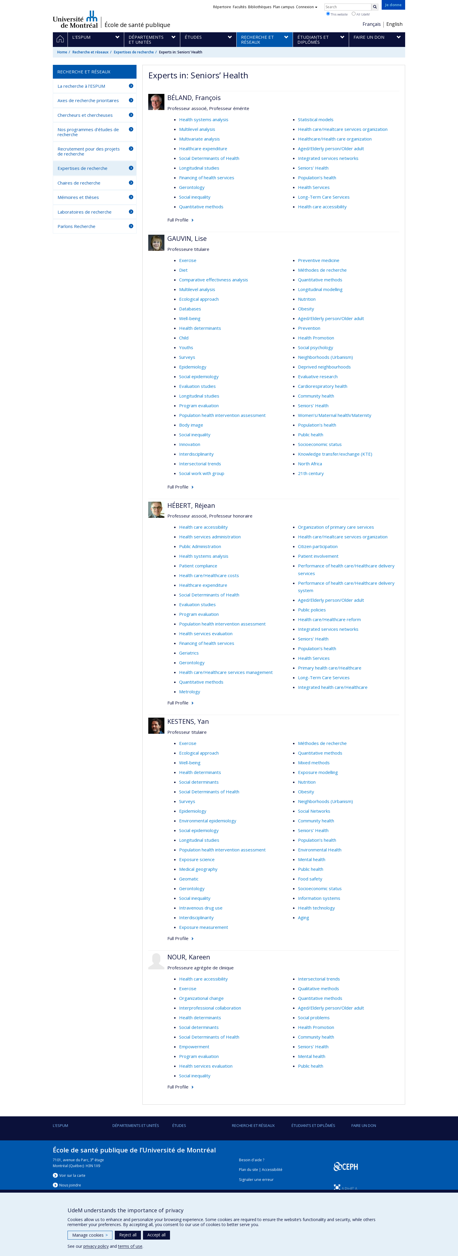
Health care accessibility (322, 206)
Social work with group (201, 473)
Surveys (187, 357)
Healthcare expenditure (203, 148)
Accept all (156, 1235)
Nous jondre (70, 1185)
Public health (310, 434)
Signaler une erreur (256, 1179)
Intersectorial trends (200, 463)
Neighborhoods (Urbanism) (325, 357)
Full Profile (177, 220)
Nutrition (307, 299)
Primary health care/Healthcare (329, 668)
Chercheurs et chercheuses (85, 115)
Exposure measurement (203, 927)
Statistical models (316, 119)
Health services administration (210, 537)
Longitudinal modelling (320, 289)
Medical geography (198, 869)
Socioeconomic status (320, 444)
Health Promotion (316, 338)
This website (337, 14)
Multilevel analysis (197, 129)
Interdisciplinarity (196, 454)
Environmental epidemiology (207, 821)
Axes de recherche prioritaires (88, 100)
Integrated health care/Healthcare (333, 687)
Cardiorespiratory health (322, 386)
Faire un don (363, 1125)
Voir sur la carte (72, 1175)
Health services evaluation (206, 633)
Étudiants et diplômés (313, 1125)
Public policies (312, 610)
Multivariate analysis (199, 139)
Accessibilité (272, 1169)
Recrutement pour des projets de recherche (89, 151)
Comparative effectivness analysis (213, 280)
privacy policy (96, 1246)
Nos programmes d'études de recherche (88, 131)
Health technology (316, 908)
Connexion (306, 6)
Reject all (128, 1235)
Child (183, 338)
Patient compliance (198, 566)
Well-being (190, 318)
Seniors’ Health (313, 168)
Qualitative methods (318, 988)
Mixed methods (314, 762)
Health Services (314, 187)
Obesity (306, 309)
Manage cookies (90, 1235)
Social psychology (315, 347)
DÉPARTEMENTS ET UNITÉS (135, 1125)
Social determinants (199, 782)
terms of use (130, 1246)
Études (179, 1125)
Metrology (189, 691)
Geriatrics (189, 653)
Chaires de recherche (79, 183)
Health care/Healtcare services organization (343, 129)
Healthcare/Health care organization (335, 139)
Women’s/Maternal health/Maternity (334, 415)
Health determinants (200, 328)
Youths (186, 347)
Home (62, 52)
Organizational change (201, 998)
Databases (190, 309)
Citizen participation (318, 546)
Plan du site (248, 1169)
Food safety (310, 879)
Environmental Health (319, 850)
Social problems (314, 1017)
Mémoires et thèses (78, 197)
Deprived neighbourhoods (324, 367)
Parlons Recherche (76, 226)
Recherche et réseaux (91, 52)
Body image (191, 425)
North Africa (310, 463)
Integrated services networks (328, 158)
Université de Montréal (75, 19)
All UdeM (361, 14)
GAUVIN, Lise (187, 238)
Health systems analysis (203, 119)
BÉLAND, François (194, 97)
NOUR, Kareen (188, 956)
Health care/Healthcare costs (209, 575)
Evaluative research (318, 376)
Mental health (311, 859)
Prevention (309, 328)
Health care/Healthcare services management (226, 672)
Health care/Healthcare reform (329, 619)
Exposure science (197, 859)
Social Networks (314, 811)
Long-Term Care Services (324, 197)
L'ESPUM (60, 1125)
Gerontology (192, 187)
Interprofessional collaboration (210, 1008)
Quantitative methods (201, 206)
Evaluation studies (197, 386)
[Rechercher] (374, 7)
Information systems (319, 898)
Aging (303, 917)
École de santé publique (137, 25)
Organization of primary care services (336, 527)
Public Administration (200, 546)
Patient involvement (318, 556)
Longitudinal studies (199, 168)
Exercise (187, 260)
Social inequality (195, 197)
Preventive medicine (318, 260)
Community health (316, 396)
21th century (311, 473)
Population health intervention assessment (222, 415)
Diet (183, 270)
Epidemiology (192, 367)
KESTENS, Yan (188, 721)
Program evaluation (199, 405)
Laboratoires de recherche (85, 212)
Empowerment (194, 1046)
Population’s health (317, 177)
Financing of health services (206, 177)
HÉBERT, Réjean (191, 505)
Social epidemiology (199, 376)
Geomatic (188, 879)
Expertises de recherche (134, 52)
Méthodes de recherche (322, 270)
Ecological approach (199, 299)
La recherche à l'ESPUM (81, 86)
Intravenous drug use (201, 908)
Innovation (189, 444)
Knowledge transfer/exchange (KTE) (335, 454)
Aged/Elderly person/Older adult (331, 148)
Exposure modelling (318, 772)
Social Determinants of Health (209, 158)
